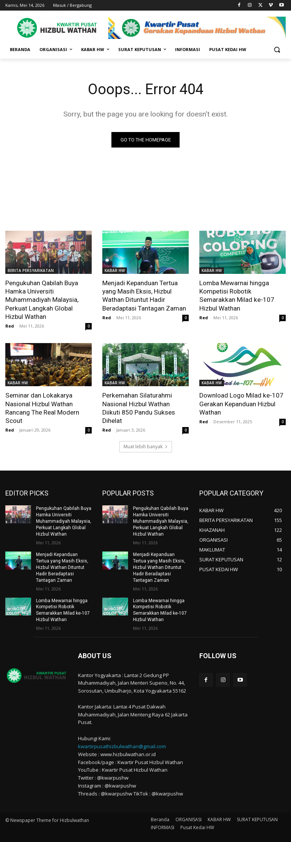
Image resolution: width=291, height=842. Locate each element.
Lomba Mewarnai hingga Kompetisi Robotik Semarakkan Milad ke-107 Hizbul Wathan (236, 295)
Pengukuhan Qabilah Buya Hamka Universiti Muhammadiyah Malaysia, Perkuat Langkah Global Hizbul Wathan (48, 299)
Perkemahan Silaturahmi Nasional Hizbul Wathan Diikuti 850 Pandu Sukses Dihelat (145, 403)
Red (9, 325)
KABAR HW (115, 270)
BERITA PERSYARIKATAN (31, 270)
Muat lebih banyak (146, 446)
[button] (277, 50)
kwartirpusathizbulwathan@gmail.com (122, 744)
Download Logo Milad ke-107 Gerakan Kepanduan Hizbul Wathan (241, 403)
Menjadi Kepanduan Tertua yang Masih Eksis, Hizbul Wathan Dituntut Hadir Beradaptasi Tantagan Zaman (144, 295)
